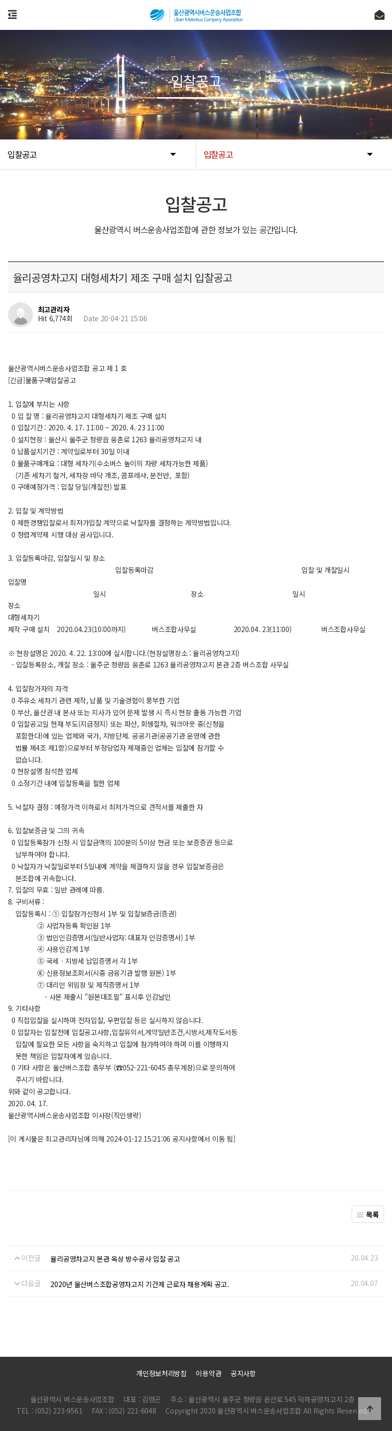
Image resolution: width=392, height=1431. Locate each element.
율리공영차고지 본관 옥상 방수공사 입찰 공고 (115, 1259)
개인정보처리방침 (161, 1373)
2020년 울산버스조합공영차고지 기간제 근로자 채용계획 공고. (139, 1284)
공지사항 (243, 1373)
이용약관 (208, 1373)
